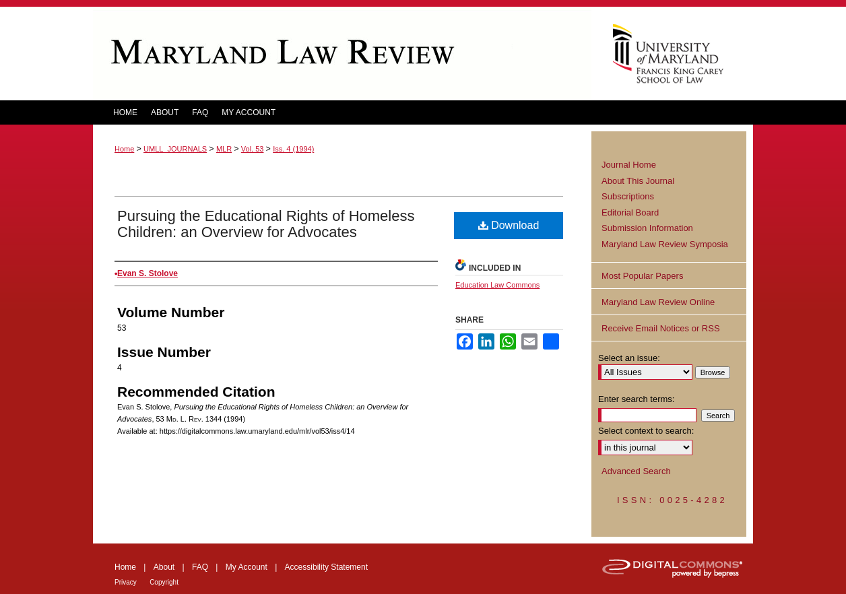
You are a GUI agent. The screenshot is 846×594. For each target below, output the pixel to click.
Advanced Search (636, 471)
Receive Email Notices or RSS (660, 328)
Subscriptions (627, 196)
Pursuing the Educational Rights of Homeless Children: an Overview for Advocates (265, 223)
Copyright (164, 582)
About (164, 567)
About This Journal (637, 181)
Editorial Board (630, 212)
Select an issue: (629, 358)
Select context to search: (646, 431)
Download (509, 225)
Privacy (126, 582)
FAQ (200, 567)
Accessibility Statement (326, 567)
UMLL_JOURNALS (175, 149)
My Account (246, 567)
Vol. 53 (252, 149)
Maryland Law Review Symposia (664, 244)
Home (124, 149)
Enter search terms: (636, 399)
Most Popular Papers (642, 276)
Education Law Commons (497, 285)
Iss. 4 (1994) (293, 149)
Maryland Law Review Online (658, 302)
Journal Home (628, 165)
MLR (224, 149)
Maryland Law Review (342, 53)
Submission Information (647, 228)
